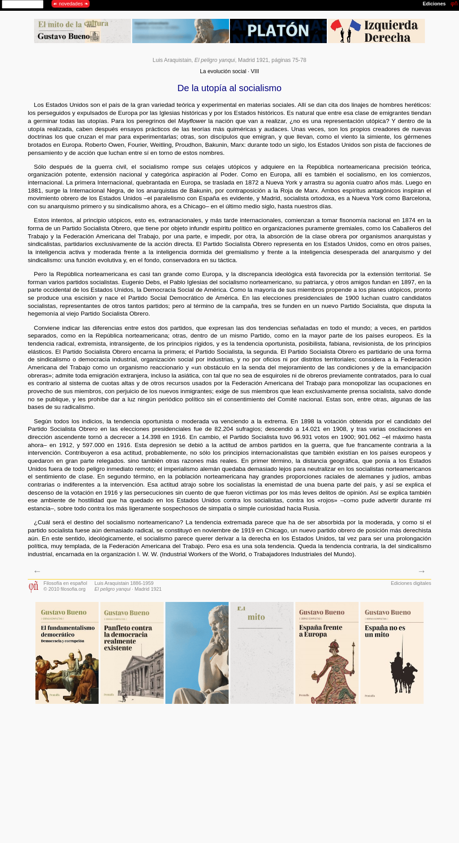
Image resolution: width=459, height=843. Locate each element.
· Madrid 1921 (128, 589)
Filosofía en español (65, 583)
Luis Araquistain (172, 60)
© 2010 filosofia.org (64, 589)
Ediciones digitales (411, 583)
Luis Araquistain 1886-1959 (124, 583)
